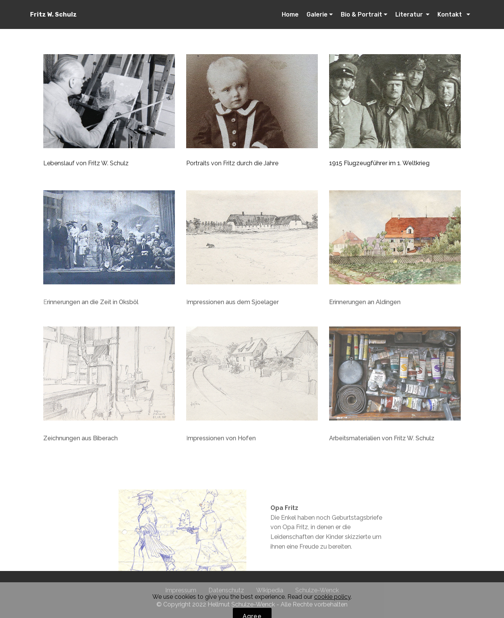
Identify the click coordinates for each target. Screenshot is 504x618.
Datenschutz (226, 593)
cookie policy (332, 608)
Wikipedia (269, 593)
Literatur (409, 14)
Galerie (317, 14)
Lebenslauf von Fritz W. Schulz (86, 163)
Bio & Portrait (361, 14)
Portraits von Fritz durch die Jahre (232, 163)
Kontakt (451, 14)
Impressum (180, 593)
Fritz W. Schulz (53, 14)
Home (290, 14)
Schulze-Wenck (317, 593)
